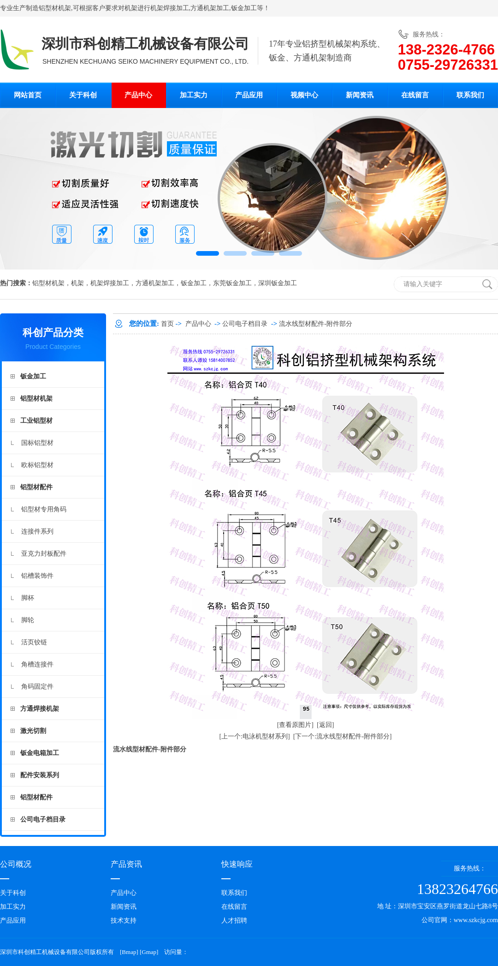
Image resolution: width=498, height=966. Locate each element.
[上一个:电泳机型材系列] (254, 736)
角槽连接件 (37, 664)
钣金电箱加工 (39, 753)
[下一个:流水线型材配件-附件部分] (342, 736)
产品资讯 (126, 864)
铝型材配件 (36, 487)
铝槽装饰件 (37, 575)
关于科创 (83, 95)
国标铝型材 (37, 442)
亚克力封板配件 (43, 553)
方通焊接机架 (39, 708)
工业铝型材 (36, 420)
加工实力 (194, 95)
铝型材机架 (55, 8)
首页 (167, 323)
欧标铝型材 (37, 465)
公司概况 (15, 864)
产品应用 (249, 95)
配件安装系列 (39, 775)
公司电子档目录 (42, 819)
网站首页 (28, 95)
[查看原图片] (295, 724)
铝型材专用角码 (43, 509)
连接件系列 (37, 531)
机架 (131, 8)
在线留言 (415, 95)
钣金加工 (244, 8)
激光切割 (33, 730)
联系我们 (470, 95)
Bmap (129, 951)
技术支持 (123, 920)
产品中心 (138, 95)
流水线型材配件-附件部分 (315, 323)
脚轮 (27, 620)
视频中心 (304, 95)
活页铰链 (34, 642)
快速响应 (237, 864)
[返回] (325, 724)
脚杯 (27, 597)
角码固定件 (37, 686)
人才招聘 (234, 920)
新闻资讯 (360, 95)
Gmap (149, 951)
